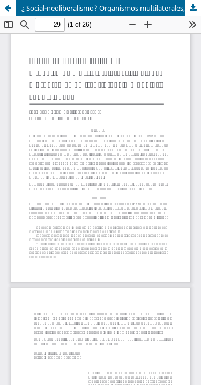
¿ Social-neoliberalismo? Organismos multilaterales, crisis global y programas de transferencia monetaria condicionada (111, 8)
